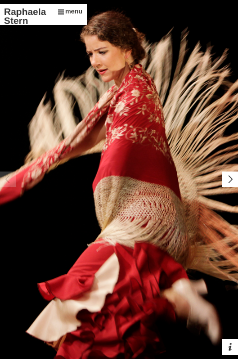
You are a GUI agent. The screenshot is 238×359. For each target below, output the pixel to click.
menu (70, 11)
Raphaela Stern (25, 16)
